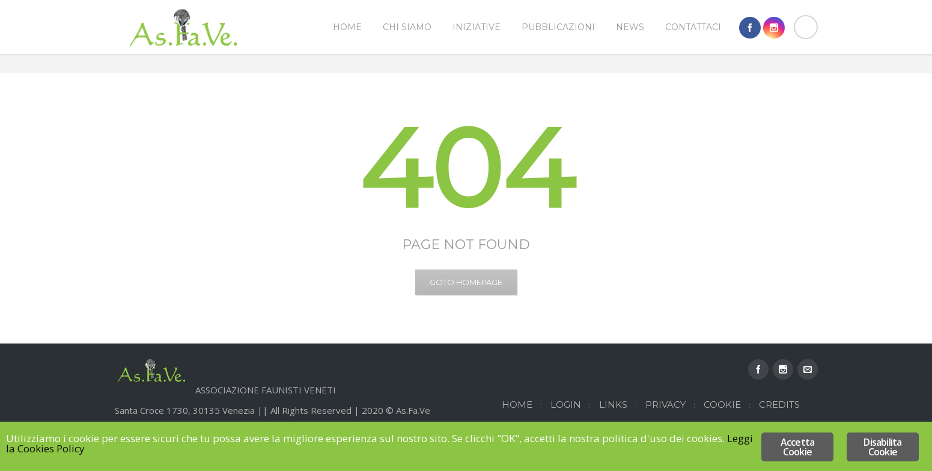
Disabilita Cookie (882, 447)
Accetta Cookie (797, 447)
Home (758, 83)
